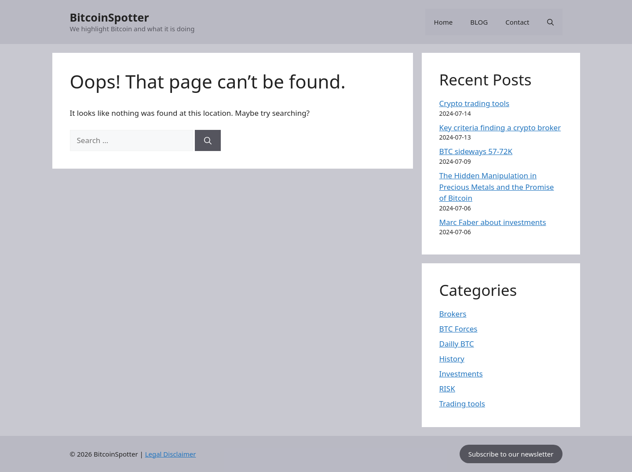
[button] (550, 22)
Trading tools (462, 403)
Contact (517, 22)
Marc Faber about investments (492, 222)
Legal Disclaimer (170, 454)
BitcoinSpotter (109, 17)
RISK (447, 389)
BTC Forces (458, 329)
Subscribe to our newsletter (511, 454)
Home (443, 22)
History (451, 359)
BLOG (479, 22)
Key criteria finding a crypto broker (500, 127)
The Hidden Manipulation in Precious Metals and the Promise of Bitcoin (496, 186)
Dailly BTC (456, 344)
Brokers (453, 314)
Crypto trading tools (474, 103)
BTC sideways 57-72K (476, 151)
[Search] (208, 140)
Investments (461, 374)
